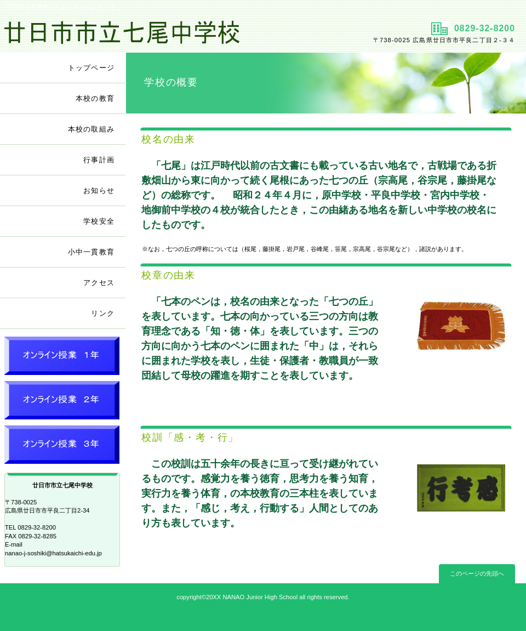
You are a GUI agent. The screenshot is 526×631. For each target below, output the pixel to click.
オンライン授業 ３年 (63, 446)
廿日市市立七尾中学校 (130, 33)
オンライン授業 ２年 (63, 402)
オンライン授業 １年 (63, 358)
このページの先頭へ (477, 573)
